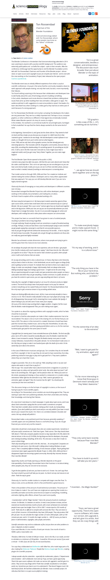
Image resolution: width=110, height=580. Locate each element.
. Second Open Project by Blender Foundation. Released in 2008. (84, 207)
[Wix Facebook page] (89, 13)
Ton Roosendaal (45, 24)
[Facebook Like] (44, 573)
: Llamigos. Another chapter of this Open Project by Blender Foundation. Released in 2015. (84, 419)
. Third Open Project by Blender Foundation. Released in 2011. (84, 310)
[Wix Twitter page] (93, 13)
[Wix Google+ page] (96, 13)
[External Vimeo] (85, 551)
